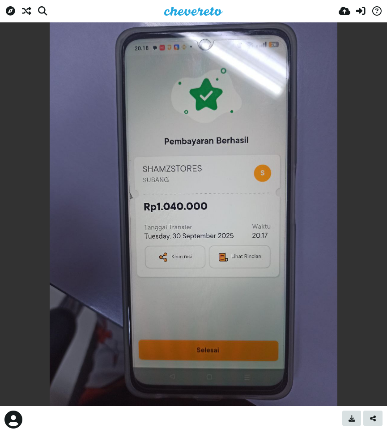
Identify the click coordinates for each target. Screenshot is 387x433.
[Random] (26, 11)
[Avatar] (13, 420)
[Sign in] (360, 11)
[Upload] (344, 11)
